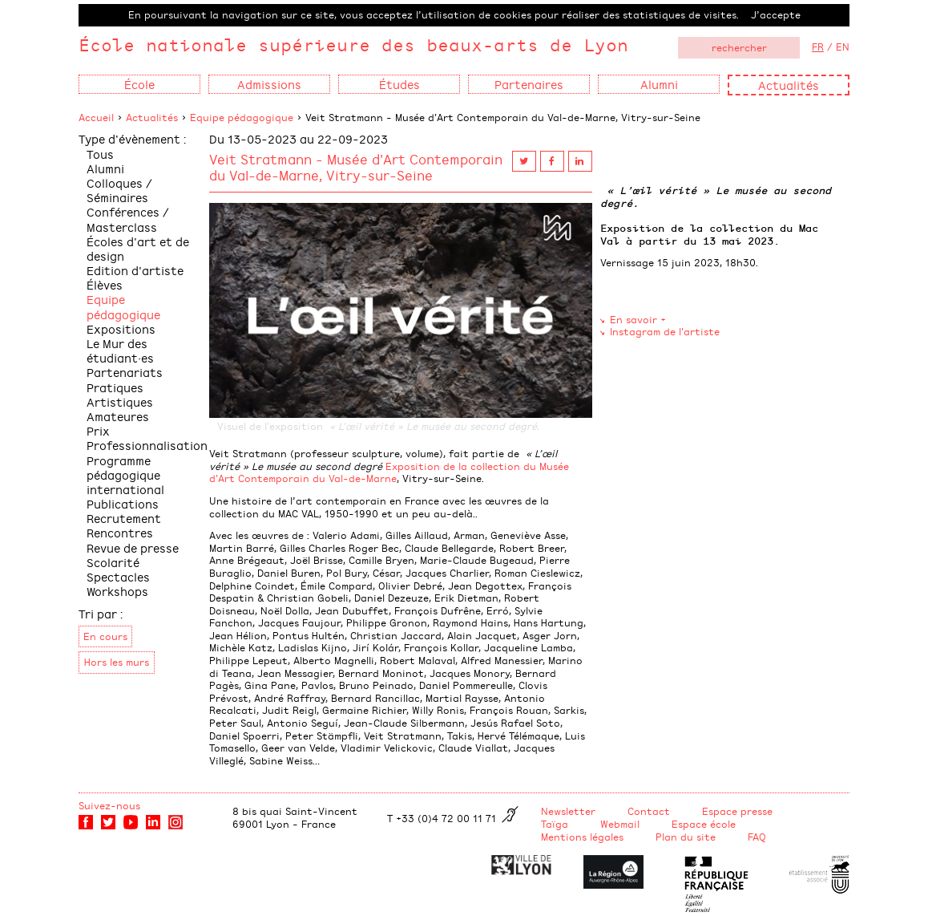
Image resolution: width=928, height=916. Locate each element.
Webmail (620, 824)
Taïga (554, 824)
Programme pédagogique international (125, 474)
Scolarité (113, 561)
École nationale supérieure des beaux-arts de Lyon (353, 44)
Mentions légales (582, 836)
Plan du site (686, 836)
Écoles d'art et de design (138, 248)
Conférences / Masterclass (128, 218)
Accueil (96, 117)
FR (818, 46)
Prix (98, 430)
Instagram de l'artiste (665, 331)
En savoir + (638, 319)
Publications (123, 503)
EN (842, 46)
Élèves (105, 284)
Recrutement (124, 517)
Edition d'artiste (135, 269)
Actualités (788, 84)
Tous (100, 153)
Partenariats (125, 371)
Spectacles (118, 576)
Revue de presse (133, 547)
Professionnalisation (147, 444)
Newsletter (568, 811)
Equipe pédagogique (241, 117)
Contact (648, 811)
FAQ (757, 836)
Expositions (121, 328)
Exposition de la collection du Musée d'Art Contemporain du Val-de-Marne (389, 472)
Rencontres (120, 532)
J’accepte (776, 14)
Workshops (117, 590)
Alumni (105, 168)
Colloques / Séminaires (119, 189)
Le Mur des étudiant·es (120, 350)
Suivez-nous (109, 805)
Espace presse (737, 811)
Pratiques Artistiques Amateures (120, 401)
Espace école (704, 824)
